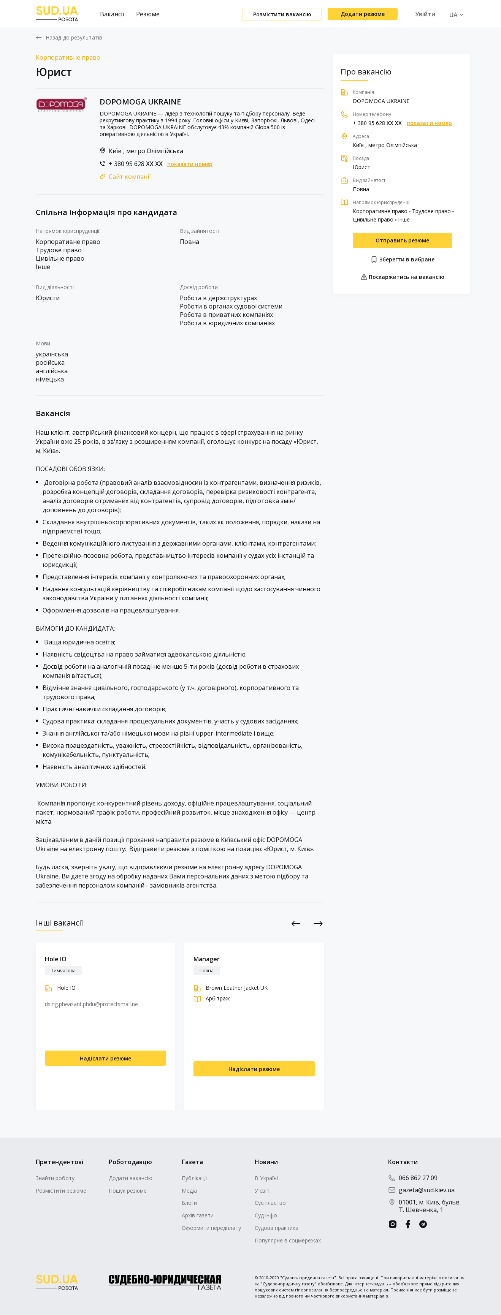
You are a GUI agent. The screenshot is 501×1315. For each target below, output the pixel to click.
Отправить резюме (402, 240)
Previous (296, 923)
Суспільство (270, 1202)
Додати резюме (363, 13)
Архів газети (198, 1215)
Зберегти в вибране (402, 259)
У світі (263, 1190)
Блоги (189, 1202)
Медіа (189, 1190)
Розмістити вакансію (282, 14)
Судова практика (276, 1227)
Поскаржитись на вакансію (402, 276)
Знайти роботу (55, 1178)
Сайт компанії (130, 176)
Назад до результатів (74, 37)
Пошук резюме (128, 1190)
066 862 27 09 (413, 1178)
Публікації (194, 1178)
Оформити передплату (211, 1227)
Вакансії (112, 14)
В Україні (266, 1178)
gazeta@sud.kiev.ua (421, 1190)
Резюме (148, 14)
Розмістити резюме (61, 1190)
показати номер (189, 164)
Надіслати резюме (105, 1058)
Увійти (425, 14)
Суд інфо (266, 1215)
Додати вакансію (130, 1178)
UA (453, 15)
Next (318, 923)
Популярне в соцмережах (288, 1240)
